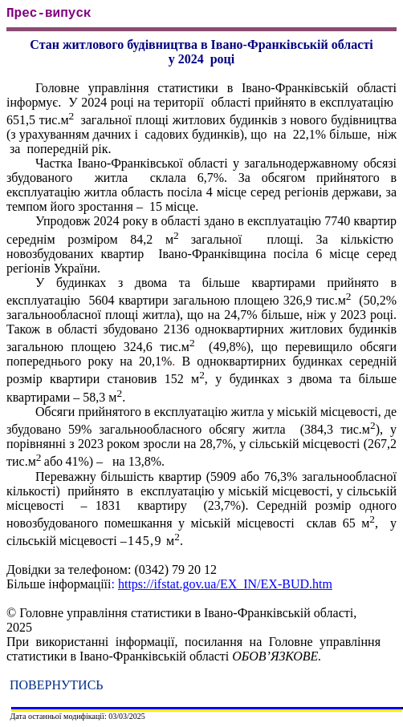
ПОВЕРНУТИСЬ (57, 685)
